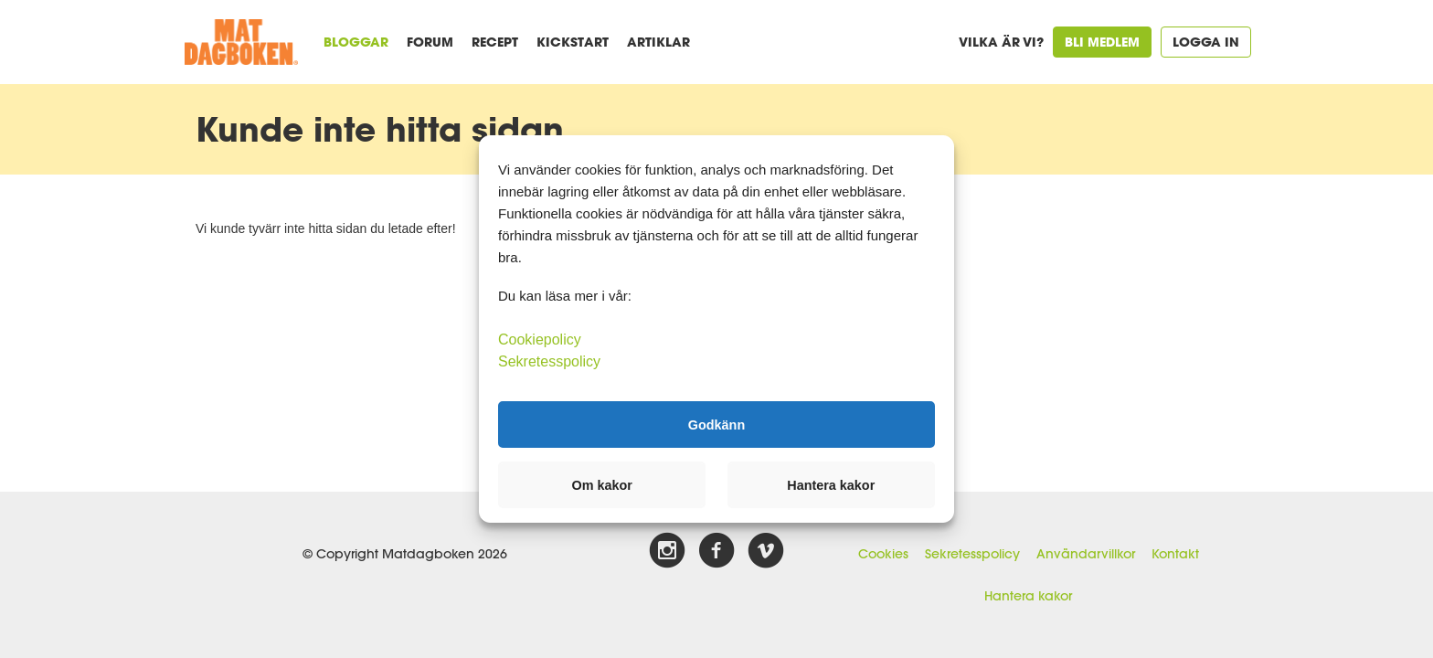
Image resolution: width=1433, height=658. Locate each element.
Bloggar (356, 41)
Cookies (883, 554)
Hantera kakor (1028, 596)
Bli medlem (1102, 41)
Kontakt (1175, 554)
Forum (430, 41)
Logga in (1206, 41)
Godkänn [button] (716, 424)
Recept (495, 41)
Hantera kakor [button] (831, 485)
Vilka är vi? (1001, 41)
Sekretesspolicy (972, 554)
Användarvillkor (1085, 554)
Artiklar (658, 41)
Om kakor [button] (602, 485)
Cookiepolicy (539, 339)
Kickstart (572, 41)
